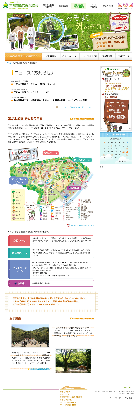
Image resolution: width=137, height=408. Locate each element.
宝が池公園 (107, 57)
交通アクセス (124, 57)
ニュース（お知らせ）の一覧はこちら (75, 107)
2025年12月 (116, 139)
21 (104, 155)
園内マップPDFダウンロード (82, 225)
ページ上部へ (128, 387)
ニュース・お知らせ (89, 57)
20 (127, 152)
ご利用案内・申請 (51, 57)
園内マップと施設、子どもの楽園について (23, 57)
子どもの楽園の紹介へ (40, 369)
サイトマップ (115, 398)
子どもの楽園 (65, 392)
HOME (8, 63)
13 (127, 149)
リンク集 (128, 398)
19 (123, 152)
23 (112, 155)
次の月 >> (122, 161)
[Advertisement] (114, 182)
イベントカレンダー (70, 57)
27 (127, 155)
